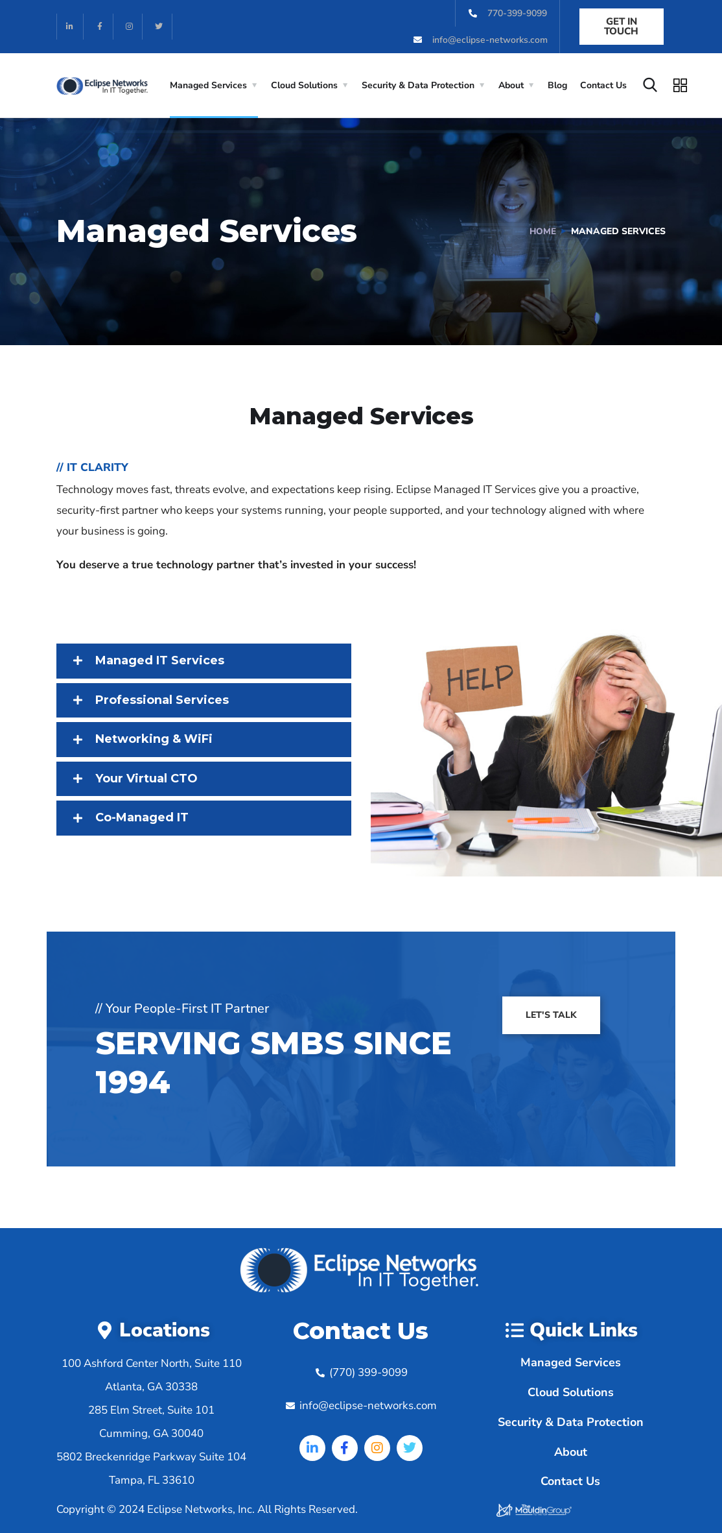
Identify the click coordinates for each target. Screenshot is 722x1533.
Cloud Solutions (304, 85)
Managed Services (208, 85)
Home (542, 231)
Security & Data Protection (418, 85)
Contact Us (603, 85)
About (511, 85)
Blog (557, 85)
